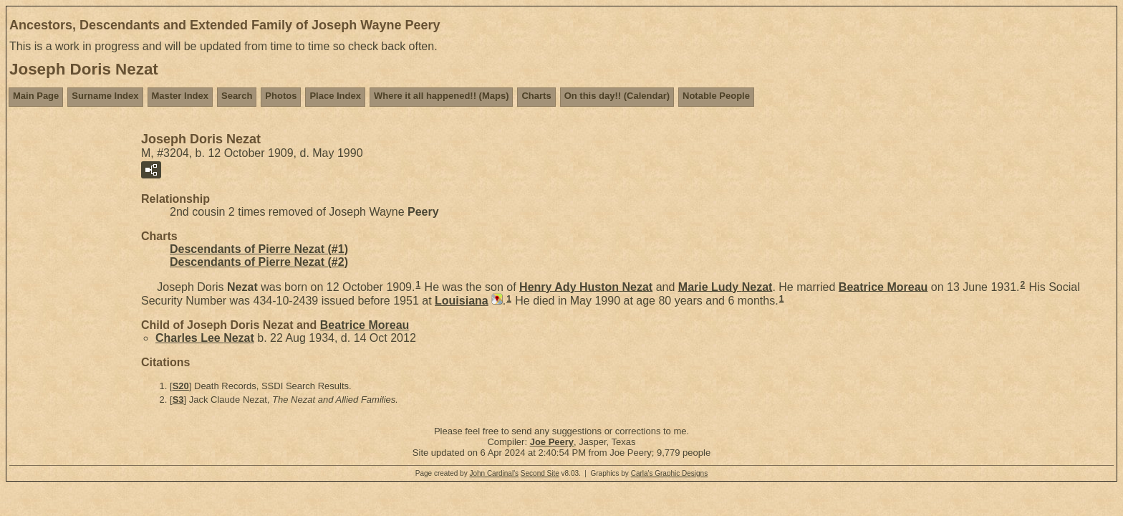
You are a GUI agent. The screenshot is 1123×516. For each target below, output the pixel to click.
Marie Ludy (725, 286)
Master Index (180, 95)
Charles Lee (204, 338)
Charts (536, 95)
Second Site (540, 473)
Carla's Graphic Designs (669, 473)
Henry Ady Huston (585, 286)
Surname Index (105, 95)
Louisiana (461, 301)
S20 (181, 386)
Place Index (335, 95)
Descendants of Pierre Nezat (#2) (259, 262)
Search (236, 95)
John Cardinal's (494, 473)
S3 (178, 399)
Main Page (36, 95)
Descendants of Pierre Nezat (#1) (259, 249)
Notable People (716, 95)
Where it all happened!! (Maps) (441, 95)
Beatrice (883, 286)
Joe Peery (552, 441)
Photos (281, 95)
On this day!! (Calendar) (617, 95)
